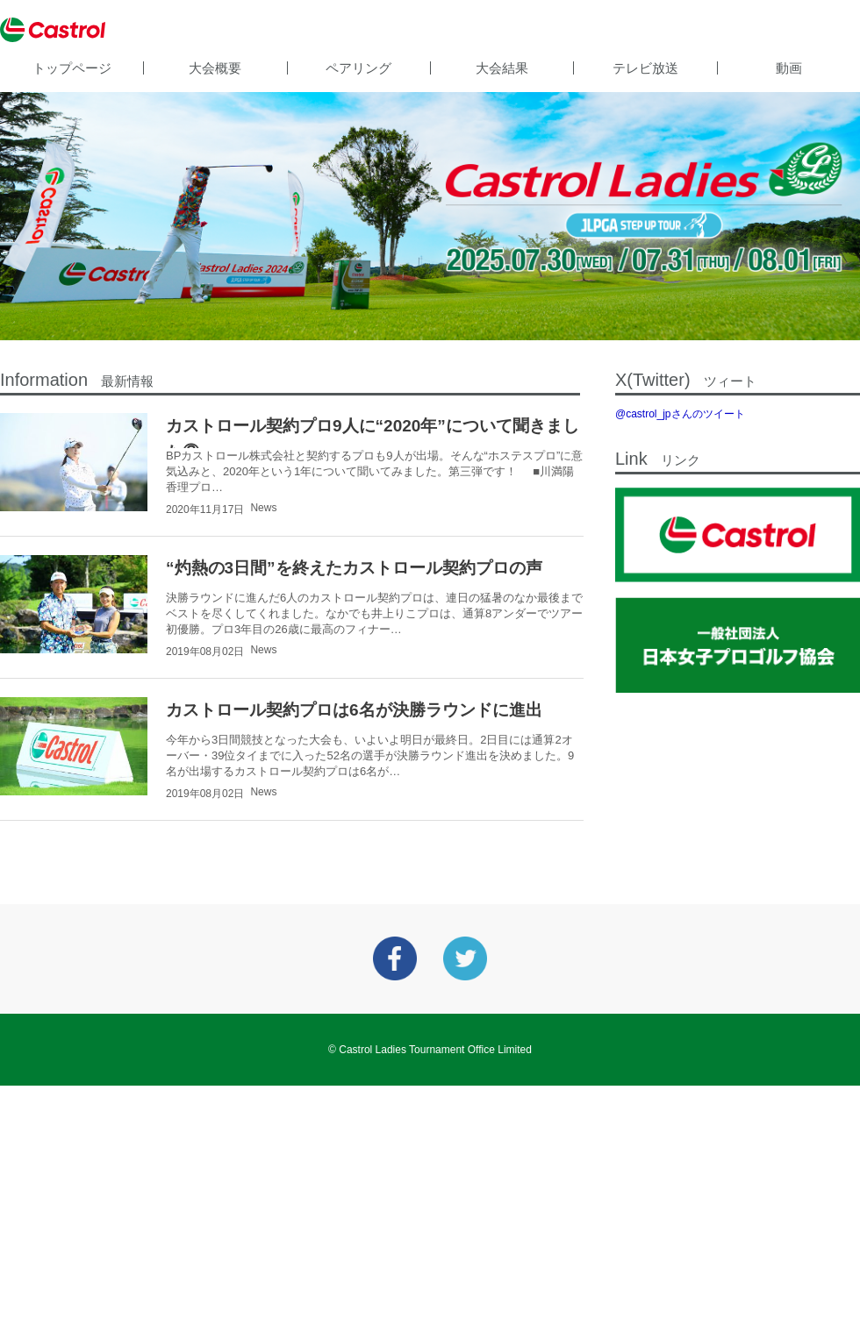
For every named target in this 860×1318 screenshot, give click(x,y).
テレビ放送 (645, 68)
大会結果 (502, 68)
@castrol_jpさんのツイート (680, 414)
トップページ (71, 68)
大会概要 (215, 68)
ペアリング (358, 68)
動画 (789, 68)
